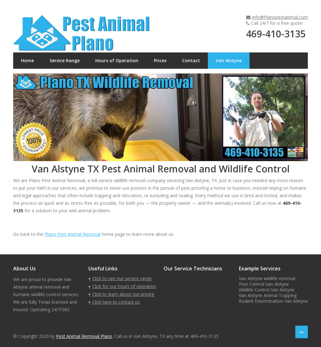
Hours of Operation (116, 60)
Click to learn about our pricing (123, 294)
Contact (191, 60)
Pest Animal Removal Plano (84, 336)
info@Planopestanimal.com (280, 17)
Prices (160, 60)
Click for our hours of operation (124, 286)
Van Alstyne (229, 60)
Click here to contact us (116, 302)
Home (27, 60)
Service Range (65, 60)
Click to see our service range (122, 278)
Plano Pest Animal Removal (73, 234)
